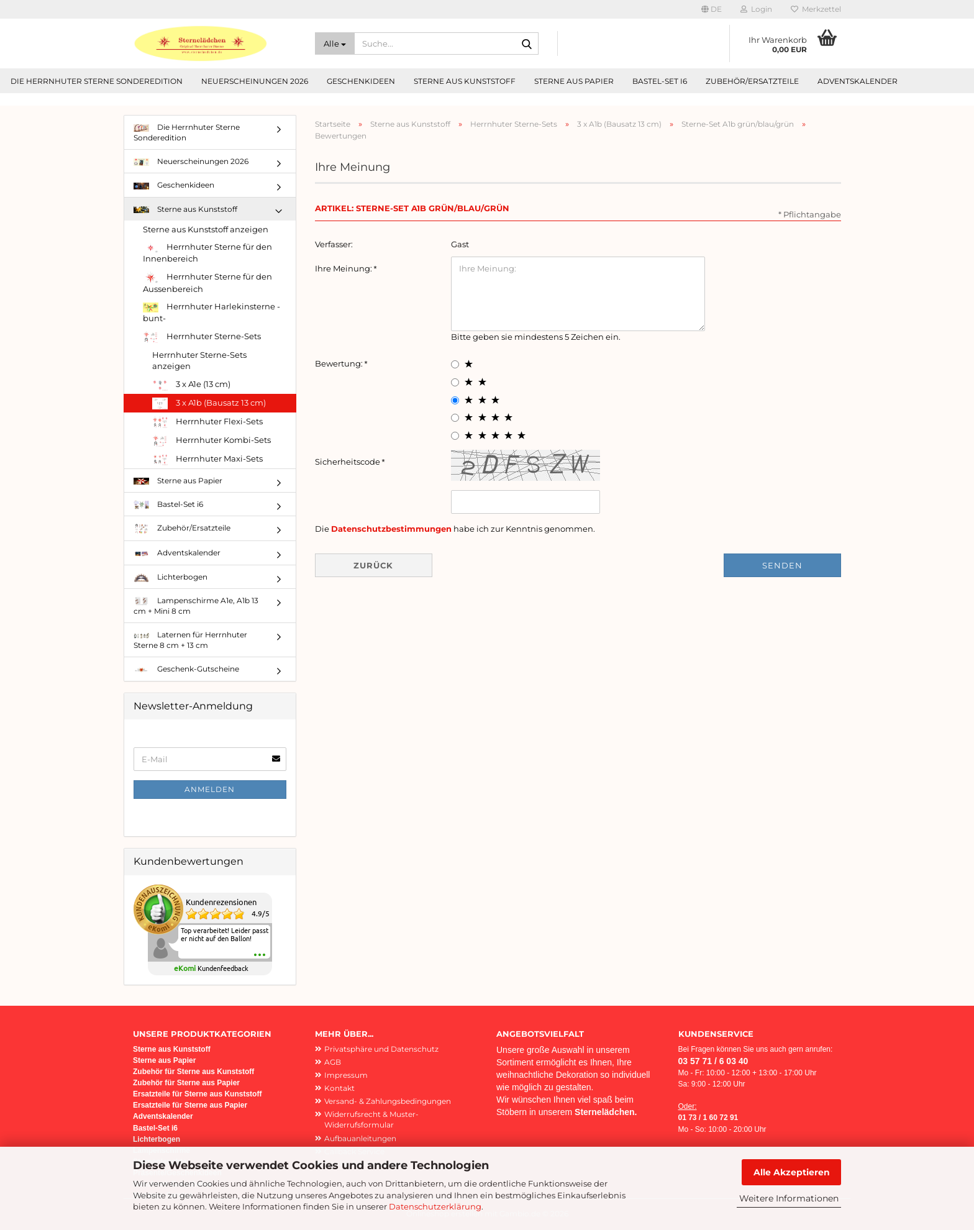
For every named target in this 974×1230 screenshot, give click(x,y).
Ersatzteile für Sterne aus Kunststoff (197, 1094)
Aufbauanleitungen (360, 1138)
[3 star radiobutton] (455, 400)
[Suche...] (335, 43)
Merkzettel (816, 9)
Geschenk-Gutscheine (186, 668)
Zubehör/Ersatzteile (752, 81)
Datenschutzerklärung (435, 1206)
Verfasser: (334, 244)
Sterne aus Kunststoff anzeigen (205, 229)
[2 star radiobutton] (455, 382)
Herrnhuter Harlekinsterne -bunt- (211, 312)
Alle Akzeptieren (791, 1172)
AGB (332, 1062)
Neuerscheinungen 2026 (254, 81)
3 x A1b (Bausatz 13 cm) (209, 403)
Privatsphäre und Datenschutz (381, 1049)
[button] (711, 9)
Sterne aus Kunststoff (465, 81)
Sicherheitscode (348, 462)
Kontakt (339, 1088)
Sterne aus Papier (574, 81)
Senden (782, 565)
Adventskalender (857, 81)
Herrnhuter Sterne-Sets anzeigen (199, 360)
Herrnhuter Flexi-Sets (207, 422)
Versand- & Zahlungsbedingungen (387, 1101)
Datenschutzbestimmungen (391, 529)
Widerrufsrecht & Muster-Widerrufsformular (371, 1119)
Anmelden (209, 789)
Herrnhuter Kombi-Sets (211, 441)
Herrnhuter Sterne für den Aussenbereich (207, 282)
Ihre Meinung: (344, 268)
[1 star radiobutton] (455, 364)
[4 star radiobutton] (455, 418)
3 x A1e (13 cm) (191, 385)
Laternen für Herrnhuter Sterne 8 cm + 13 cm (190, 640)
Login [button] (756, 9)
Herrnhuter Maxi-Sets (207, 459)
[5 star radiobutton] (455, 436)
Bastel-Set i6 (659, 81)
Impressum (346, 1075)
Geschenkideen (361, 81)
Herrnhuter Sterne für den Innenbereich (207, 252)
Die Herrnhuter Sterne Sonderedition (97, 81)
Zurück (373, 565)
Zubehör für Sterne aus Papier (186, 1082)
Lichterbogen (170, 577)
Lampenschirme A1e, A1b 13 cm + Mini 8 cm (196, 606)
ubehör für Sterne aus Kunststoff (195, 1071)
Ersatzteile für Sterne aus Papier (190, 1105)
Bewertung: (340, 363)
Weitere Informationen (789, 1198)
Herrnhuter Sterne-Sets (202, 337)
